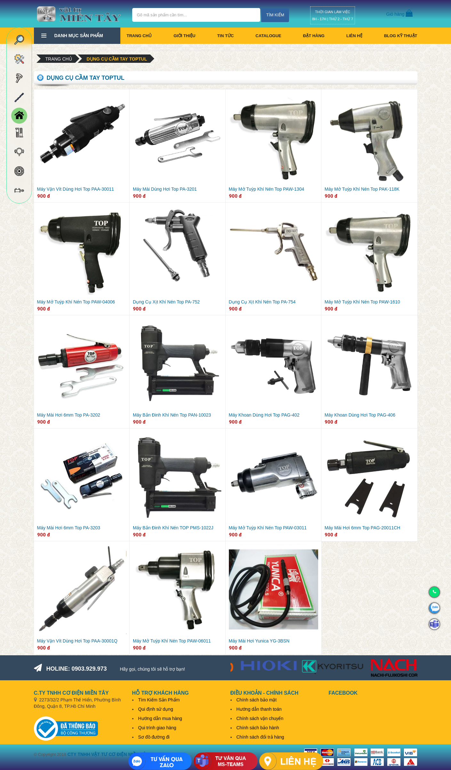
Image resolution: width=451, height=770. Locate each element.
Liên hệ (354, 35)
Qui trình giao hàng (157, 727)
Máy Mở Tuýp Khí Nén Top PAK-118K (362, 189)
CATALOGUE (268, 35)
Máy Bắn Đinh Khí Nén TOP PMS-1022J (173, 527)
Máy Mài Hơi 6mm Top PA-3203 (69, 527)
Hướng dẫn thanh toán (259, 709)
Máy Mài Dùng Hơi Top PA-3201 (165, 189)
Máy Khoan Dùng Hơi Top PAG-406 (360, 415)
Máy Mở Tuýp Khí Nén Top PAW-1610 (362, 301)
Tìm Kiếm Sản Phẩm (159, 699)
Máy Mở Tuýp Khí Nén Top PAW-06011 (172, 640)
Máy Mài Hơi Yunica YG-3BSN (259, 640)
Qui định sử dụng (155, 709)
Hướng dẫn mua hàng (160, 718)
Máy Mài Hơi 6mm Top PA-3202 (69, 415)
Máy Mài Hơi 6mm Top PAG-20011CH (362, 527)
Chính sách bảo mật (257, 699)
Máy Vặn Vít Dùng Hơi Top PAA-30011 (75, 189)
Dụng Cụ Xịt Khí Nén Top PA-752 (166, 301)
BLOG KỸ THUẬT (400, 35)
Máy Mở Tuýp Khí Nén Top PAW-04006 (76, 301)
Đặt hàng (314, 35)
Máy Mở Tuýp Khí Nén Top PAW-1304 (266, 189)
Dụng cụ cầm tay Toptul (117, 59)
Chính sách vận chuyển (260, 718)
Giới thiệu (184, 35)
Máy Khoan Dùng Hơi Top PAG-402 (264, 415)
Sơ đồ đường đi (154, 737)
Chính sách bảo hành (258, 727)
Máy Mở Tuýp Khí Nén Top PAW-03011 (268, 527)
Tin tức (225, 35)
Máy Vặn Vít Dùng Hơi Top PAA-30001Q (77, 640)
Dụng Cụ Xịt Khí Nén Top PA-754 (262, 301)
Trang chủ (139, 35)
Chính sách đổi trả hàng (260, 737)
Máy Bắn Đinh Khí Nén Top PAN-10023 (172, 415)
